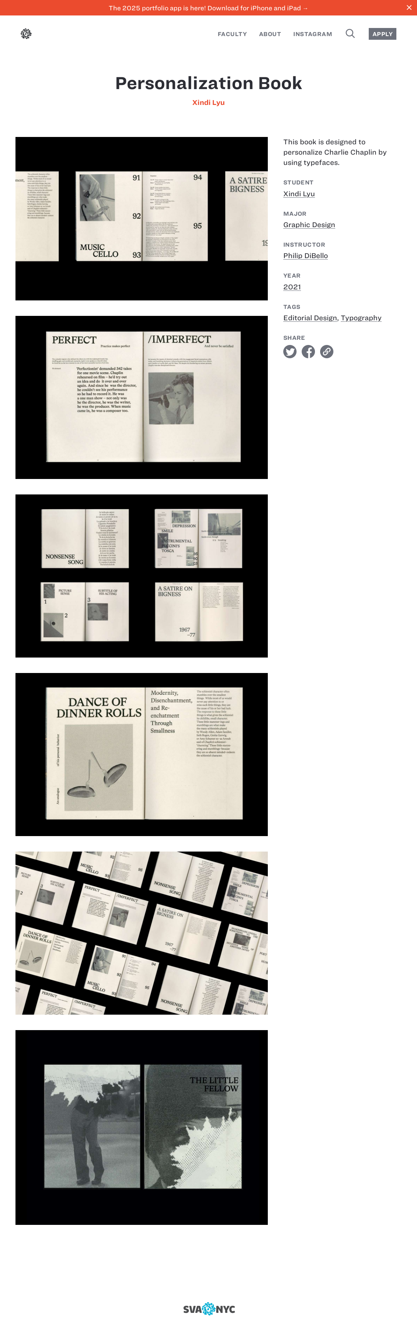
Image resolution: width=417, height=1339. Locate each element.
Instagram (312, 34)
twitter (290, 351)
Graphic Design (309, 225)
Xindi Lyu (208, 102)
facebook (308, 351)
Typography (361, 318)
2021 (292, 287)
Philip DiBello (305, 256)
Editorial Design (310, 318)
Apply (382, 34)
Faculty (232, 34)
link (326, 351)
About (270, 34)
